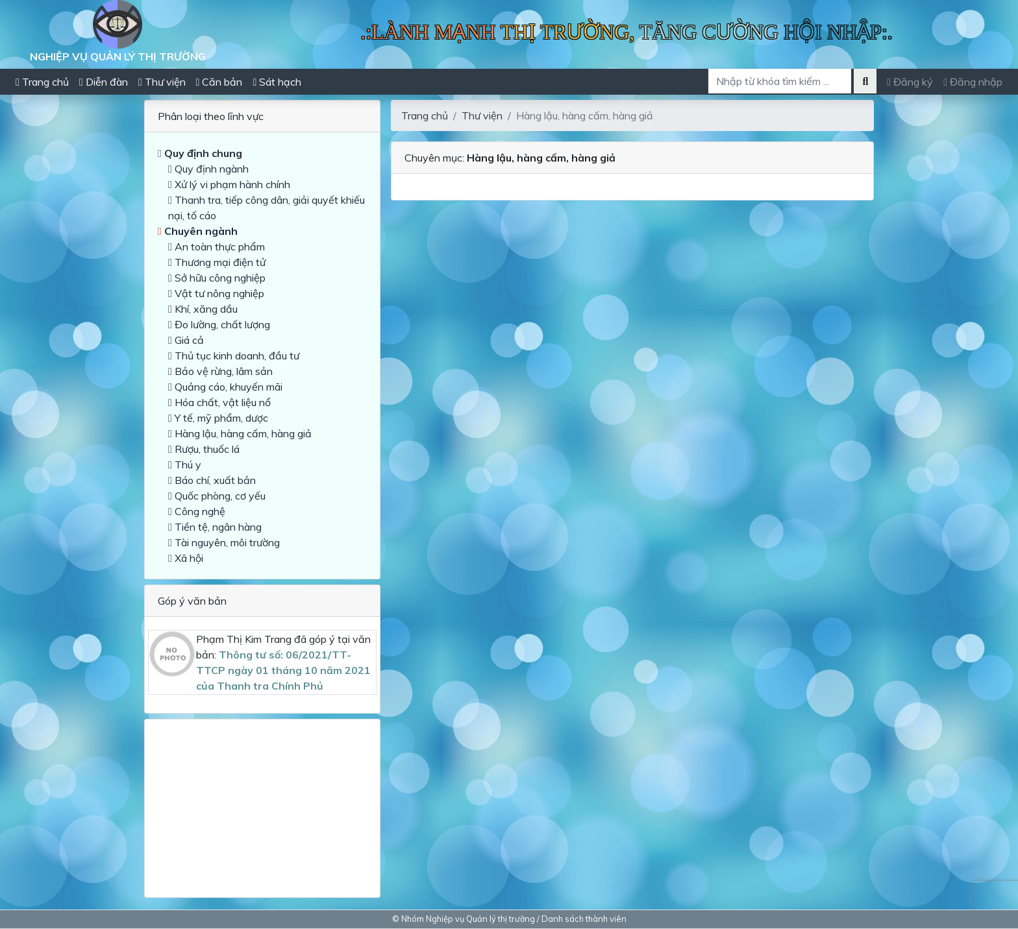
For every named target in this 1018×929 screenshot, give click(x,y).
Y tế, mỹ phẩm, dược (218, 417)
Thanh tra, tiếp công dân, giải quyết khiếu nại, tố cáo (266, 207)
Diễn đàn (103, 81)
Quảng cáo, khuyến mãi (225, 386)
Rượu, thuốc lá (204, 448)
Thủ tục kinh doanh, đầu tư (233, 355)
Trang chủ (42, 81)
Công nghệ (196, 511)
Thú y (184, 464)
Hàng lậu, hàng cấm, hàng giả (240, 433)
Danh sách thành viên (584, 918)
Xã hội (185, 557)
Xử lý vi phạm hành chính (229, 184)
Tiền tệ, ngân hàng (215, 526)
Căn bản (219, 81)
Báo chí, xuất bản (212, 480)
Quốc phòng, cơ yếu (217, 495)
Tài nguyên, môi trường (224, 542)
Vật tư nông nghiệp (216, 293)
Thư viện (162, 81)
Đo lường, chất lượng (219, 324)
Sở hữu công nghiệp (217, 277)
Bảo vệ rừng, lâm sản (220, 371)
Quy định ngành (208, 168)
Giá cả (186, 339)
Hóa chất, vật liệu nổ (219, 402)
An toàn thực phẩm (216, 246)
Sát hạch (277, 81)
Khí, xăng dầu (203, 308)
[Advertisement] (262, 803)
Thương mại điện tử (217, 262)
